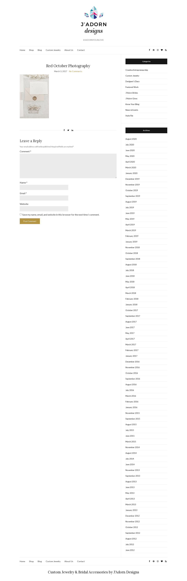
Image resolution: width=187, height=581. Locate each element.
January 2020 (131, 173)
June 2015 (130, 436)
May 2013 (129, 493)
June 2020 (130, 150)
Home (22, 50)
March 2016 (130, 396)
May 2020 (129, 156)
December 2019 (132, 179)
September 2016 (132, 379)
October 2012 (131, 527)
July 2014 (129, 459)
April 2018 (130, 287)
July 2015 (129, 430)
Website (24, 204)
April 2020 (130, 162)
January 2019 (131, 242)
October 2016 (131, 373)
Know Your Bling (132, 104)
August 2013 (131, 481)
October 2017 (131, 310)
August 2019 (131, 202)
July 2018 (129, 270)
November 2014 (132, 447)
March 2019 (130, 230)
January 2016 (131, 407)
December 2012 (132, 516)
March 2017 (130, 344)
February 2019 (131, 236)
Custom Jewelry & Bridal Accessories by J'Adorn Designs (93, 572)
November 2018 (132, 247)
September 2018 (132, 259)
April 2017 (130, 339)
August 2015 (131, 424)
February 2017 (131, 350)
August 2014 (131, 453)
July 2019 (129, 207)
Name (23, 182)
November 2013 (132, 470)
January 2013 (131, 510)
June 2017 (130, 327)
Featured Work (131, 87)
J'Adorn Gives (131, 98)
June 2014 (130, 464)
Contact (81, 50)
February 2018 (131, 299)
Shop (31, 50)
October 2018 (131, 253)
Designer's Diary (132, 81)
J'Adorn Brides (131, 93)
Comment (25, 151)
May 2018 (129, 282)
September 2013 (132, 476)
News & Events (131, 110)
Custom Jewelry (53, 50)
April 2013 (130, 499)
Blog (40, 50)
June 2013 (130, 487)
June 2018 (130, 276)
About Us (68, 50)
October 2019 (131, 190)
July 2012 (129, 544)
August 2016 (131, 384)
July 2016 (129, 390)
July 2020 (129, 144)
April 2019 (130, 224)
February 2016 (131, 401)
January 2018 (131, 304)
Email (23, 193)
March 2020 (130, 167)
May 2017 (129, 333)
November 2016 (132, 367)
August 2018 (131, 264)
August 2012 (131, 539)
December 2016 (132, 361)
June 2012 (130, 550)
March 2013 (130, 504)
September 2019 (132, 196)
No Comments (75, 71)
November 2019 (132, 184)
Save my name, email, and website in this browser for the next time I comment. (60, 214)
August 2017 (131, 322)
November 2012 (132, 521)
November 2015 (132, 413)
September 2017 (132, 316)
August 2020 (131, 139)
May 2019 (129, 219)
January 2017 (131, 356)
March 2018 (130, 293)
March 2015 (130, 441)
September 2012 (132, 533)
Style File (129, 116)
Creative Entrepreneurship (136, 70)
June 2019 (130, 213)
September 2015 (132, 419)
